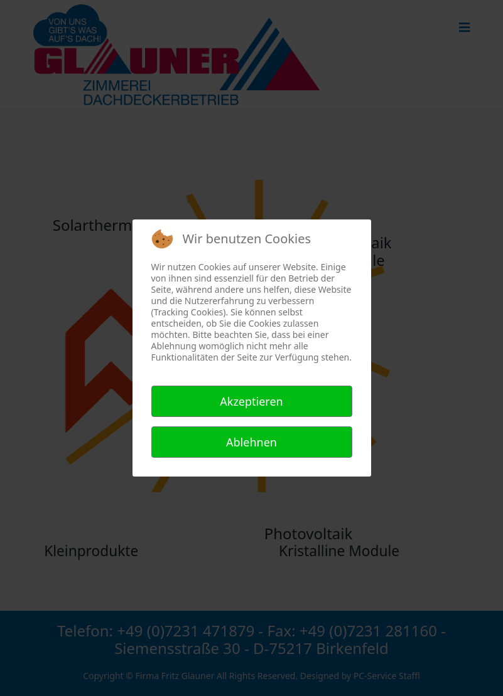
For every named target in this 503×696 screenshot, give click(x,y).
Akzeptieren (251, 401)
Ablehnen (251, 442)
